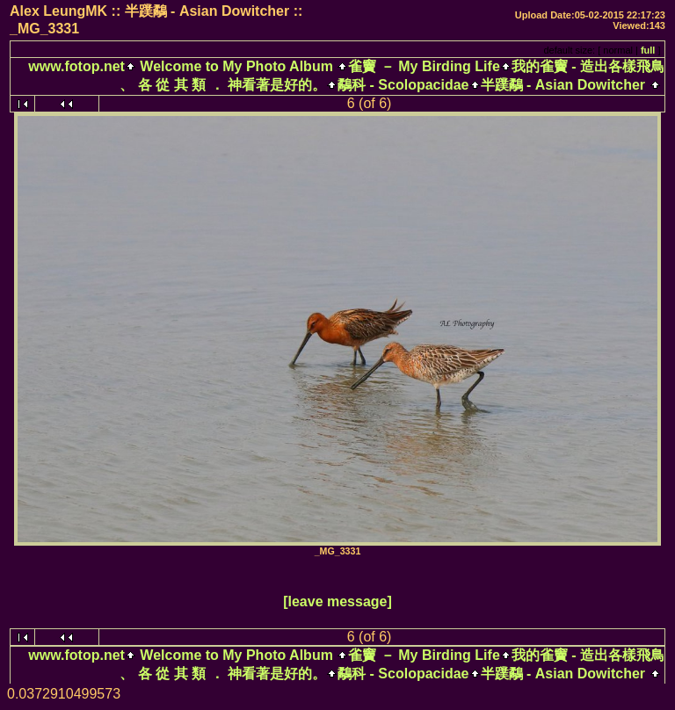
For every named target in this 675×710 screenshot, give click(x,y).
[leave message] (337, 601)
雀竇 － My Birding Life (423, 66)
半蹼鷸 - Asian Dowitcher (563, 84)
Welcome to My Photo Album (236, 66)
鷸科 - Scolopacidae (403, 84)
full (648, 50)
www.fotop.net (76, 66)
